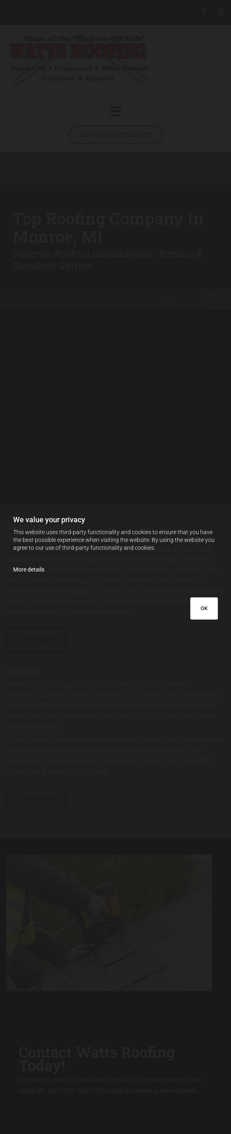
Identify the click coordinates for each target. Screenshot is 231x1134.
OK (204, 608)
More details (28, 569)
